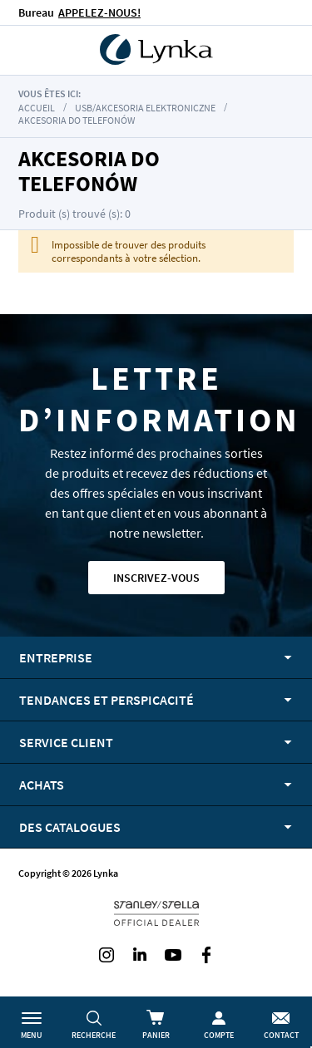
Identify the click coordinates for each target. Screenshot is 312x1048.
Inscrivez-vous (156, 577)
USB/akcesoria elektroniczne (145, 107)
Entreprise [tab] (55, 657)
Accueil (36, 107)
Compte (219, 1035)
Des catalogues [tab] (70, 827)
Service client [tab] (66, 742)
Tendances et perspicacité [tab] (106, 699)
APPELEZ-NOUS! (99, 12)
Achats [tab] (41, 784)
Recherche (94, 1035)
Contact (281, 1035)
